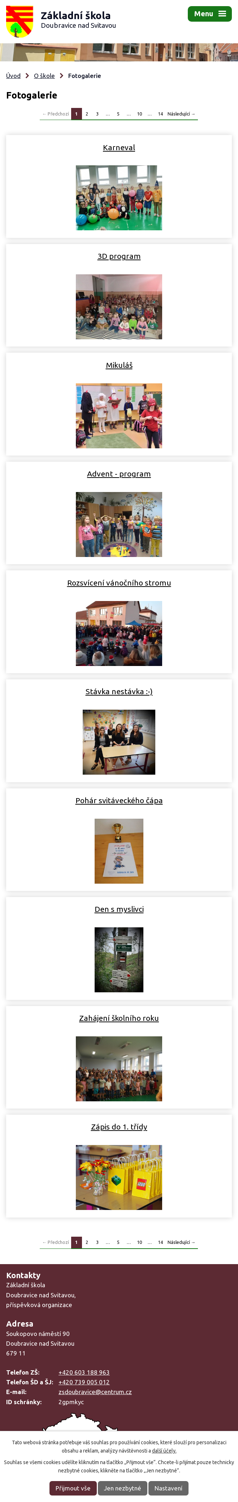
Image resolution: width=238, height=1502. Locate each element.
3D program (119, 256)
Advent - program (119, 473)
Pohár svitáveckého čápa (119, 800)
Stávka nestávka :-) (119, 691)
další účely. (164, 1451)
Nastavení (168, 1488)
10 (139, 113)
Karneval (119, 147)
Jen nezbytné (122, 1488)
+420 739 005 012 (84, 1382)
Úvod (13, 75)
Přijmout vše (73, 1488)
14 (160, 113)
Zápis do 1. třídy (119, 1126)
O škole (44, 75)
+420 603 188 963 (84, 1372)
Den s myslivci (119, 909)
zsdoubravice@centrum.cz (95, 1391)
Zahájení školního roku (119, 1018)
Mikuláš (119, 365)
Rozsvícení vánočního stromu (119, 582)
